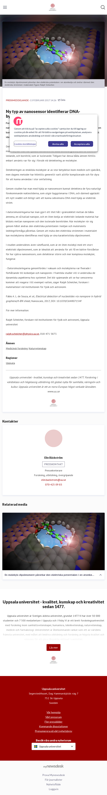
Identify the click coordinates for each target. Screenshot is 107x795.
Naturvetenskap (37, 348)
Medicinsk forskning (17, 348)
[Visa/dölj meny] (5, 7)
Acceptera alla (82, 144)
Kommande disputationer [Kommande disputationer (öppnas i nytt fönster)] (53, 726)
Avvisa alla (58, 144)
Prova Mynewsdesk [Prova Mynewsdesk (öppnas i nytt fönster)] (53, 775)
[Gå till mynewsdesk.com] (53, 766)
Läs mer (53, 647)
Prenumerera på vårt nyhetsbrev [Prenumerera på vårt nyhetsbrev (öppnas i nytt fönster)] (53, 731)
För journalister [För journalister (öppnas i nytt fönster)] (53, 779)
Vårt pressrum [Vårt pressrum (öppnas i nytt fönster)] (53, 717)
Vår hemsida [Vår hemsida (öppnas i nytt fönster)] (53, 712)
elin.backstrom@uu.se (53, 480)
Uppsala (10, 363)
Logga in (53, 789)
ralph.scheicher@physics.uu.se (22, 333)
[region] (53, 133)
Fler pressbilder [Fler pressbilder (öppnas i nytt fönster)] (53, 721)
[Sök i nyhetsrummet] (103, 7)
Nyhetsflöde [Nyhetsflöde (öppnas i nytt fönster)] (53, 784)
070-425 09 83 (53, 484)
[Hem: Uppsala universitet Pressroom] (52, 7)
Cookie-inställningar (25, 143)
